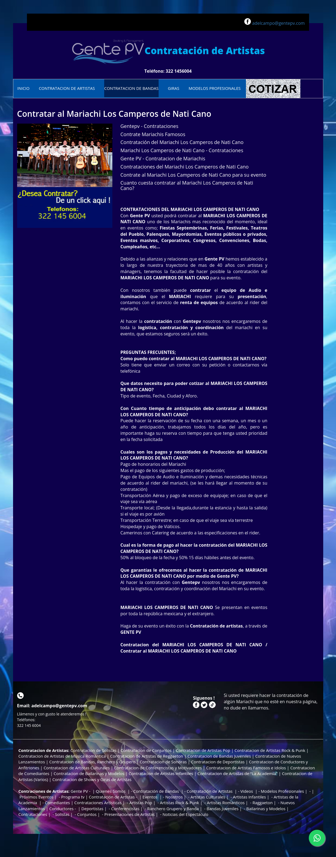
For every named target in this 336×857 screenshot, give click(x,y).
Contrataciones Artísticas (98, 802)
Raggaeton (262, 802)
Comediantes (57, 802)
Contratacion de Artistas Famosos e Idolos (246, 767)
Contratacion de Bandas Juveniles (219, 756)
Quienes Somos (111, 791)
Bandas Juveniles (222, 808)
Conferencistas (125, 808)
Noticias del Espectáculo (185, 814)
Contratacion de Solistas (93, 750)
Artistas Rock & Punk (179, 802)
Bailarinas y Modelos (265, 808)
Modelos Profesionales (282, 791)
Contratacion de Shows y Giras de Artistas (91, 779)
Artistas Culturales (207, 797)
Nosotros (174, 797)
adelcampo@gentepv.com (278, 23)
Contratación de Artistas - (113, 797)
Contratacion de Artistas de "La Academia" (238, 773)
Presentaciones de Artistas (129, 814)
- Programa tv (71, 797)
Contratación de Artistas (209, 791)
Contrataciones (33, 814)
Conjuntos (87, 814)
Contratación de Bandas (156, 791)
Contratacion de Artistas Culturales (77, 767)
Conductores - (63, 808)
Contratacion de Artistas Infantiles (161, 773)
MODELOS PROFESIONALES (215, 88)
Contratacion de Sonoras (163, 761)
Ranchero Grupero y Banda (173, 808)
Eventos (151, 797)
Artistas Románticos (226, 802)
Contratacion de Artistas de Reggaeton (146, 756)
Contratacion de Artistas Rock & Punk (270, 750)
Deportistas (92, 808)
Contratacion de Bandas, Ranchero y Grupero (92, 761)
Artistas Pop (140, 802)
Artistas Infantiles (249, 797)
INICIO (23, 88)
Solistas (62, 814)
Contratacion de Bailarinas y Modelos (89, 773)
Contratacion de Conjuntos (146, 750)
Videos (247, 791)
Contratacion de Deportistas (218, 761)
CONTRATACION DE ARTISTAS (67, 88)
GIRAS (173, 88)
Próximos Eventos (36, 797)
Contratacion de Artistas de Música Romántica (62, 756)
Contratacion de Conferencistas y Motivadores (158, 767)
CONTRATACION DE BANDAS (131, 88)
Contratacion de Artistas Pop (203, 750)
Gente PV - (80, 791)
